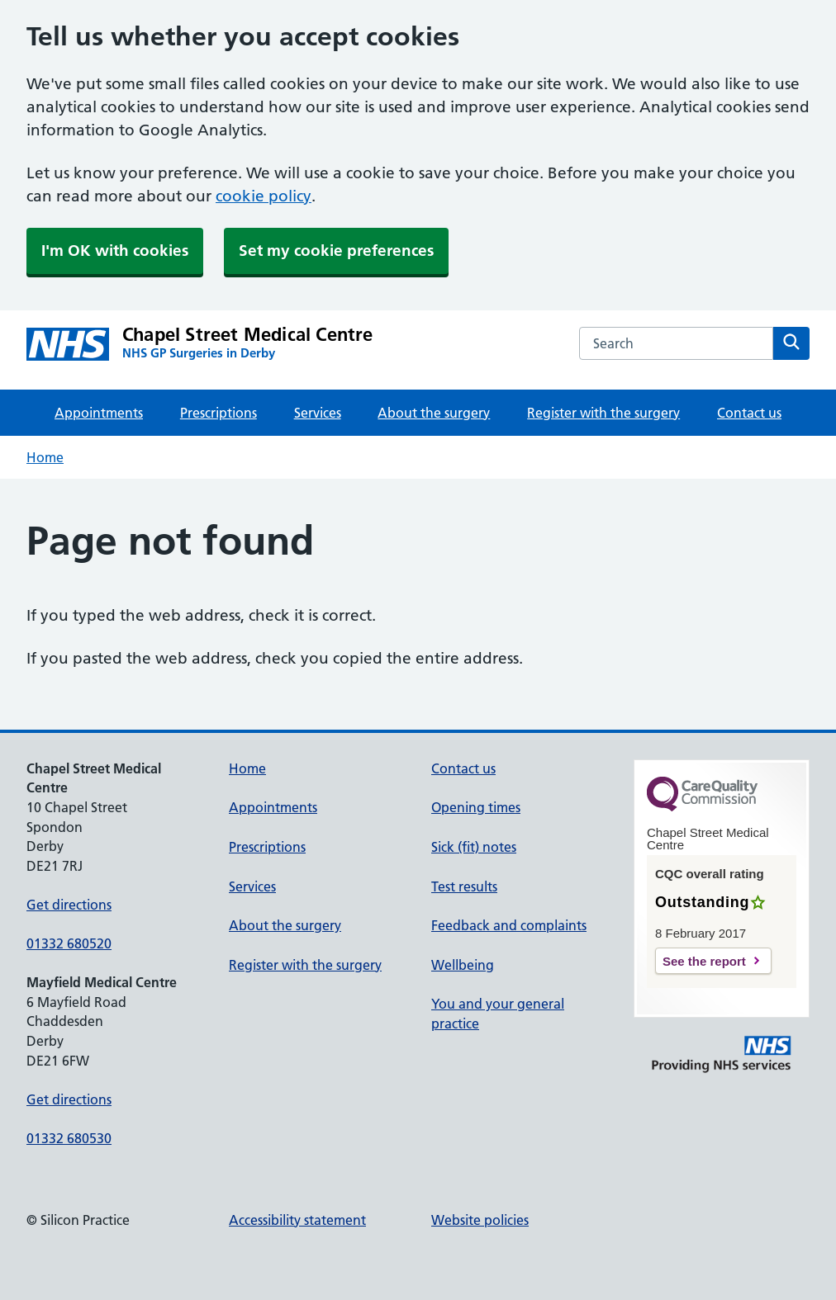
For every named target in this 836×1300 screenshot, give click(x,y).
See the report (704, 961)
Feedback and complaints (509, 925)
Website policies (480, 1220)
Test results (464, 886)
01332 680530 (69, 1138)
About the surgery (434, 412)
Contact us (749, 412)
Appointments (99, 412)
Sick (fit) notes (473, 847)
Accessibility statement (297, 1220)
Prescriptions (218, 412)
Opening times (475, 807)
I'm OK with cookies (114, 250)
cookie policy (263, 196)
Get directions (69, 904)
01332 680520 (69, 943)
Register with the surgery (603, 412)
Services (317, 412)
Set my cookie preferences (336, 250)
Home (45, 457)
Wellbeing (462, 965)
